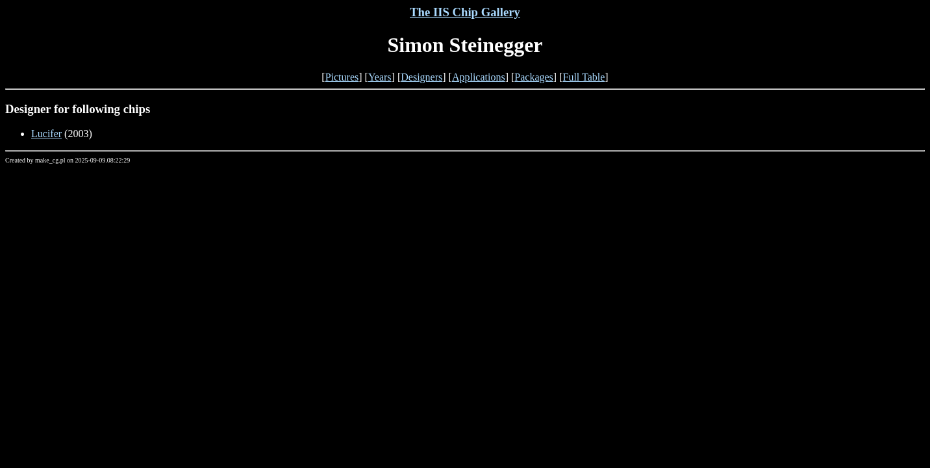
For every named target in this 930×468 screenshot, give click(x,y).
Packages (533, 77)
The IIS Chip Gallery (465, 12)
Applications (478, 77)
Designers (421, 77)
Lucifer (46, 133)
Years (380, 77)
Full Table (584, 77)
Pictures (342, 77)
